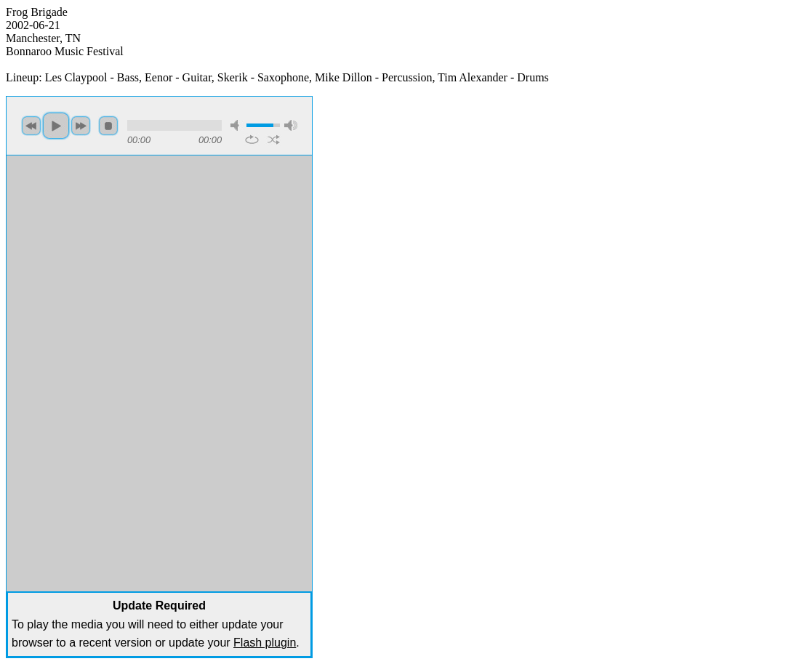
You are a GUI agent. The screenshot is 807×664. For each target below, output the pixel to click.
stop (108, 126)
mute (237, 125)
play (56, 125)
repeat (252, 139)
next (81, 126)
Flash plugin (264, 642)
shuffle (274, 139)
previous (31, 126)
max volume (290, 125)
